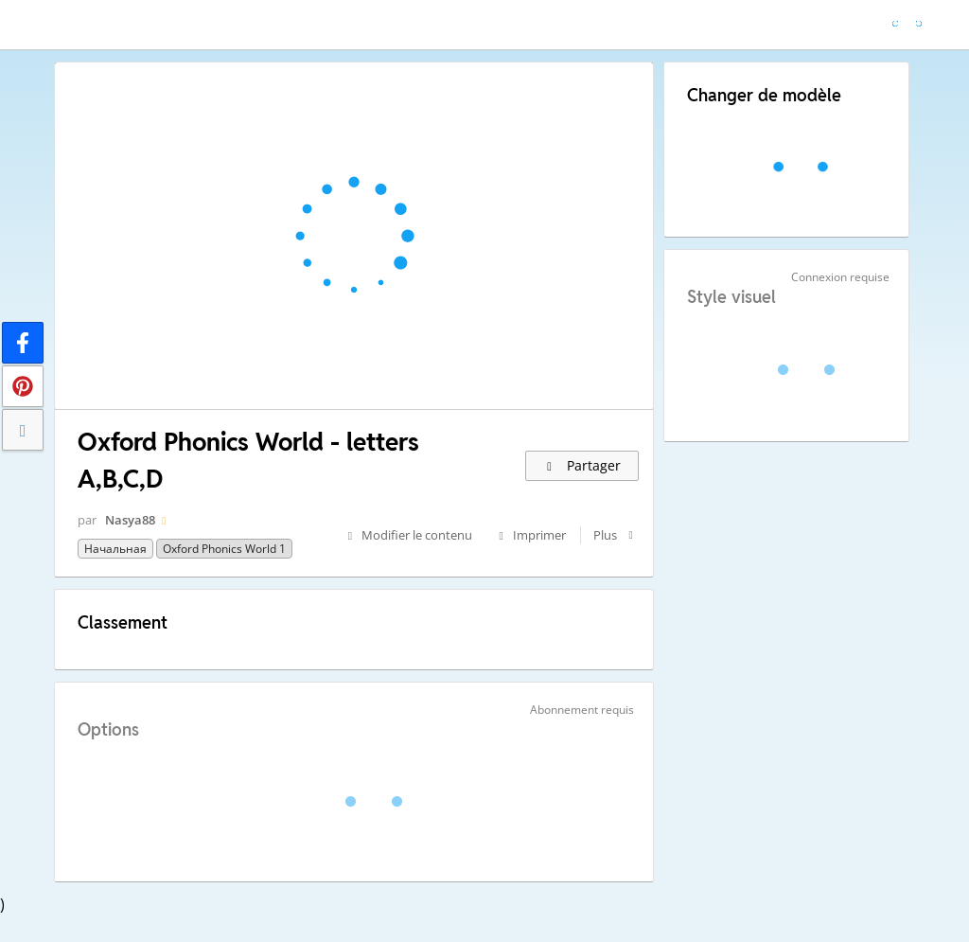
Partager (582, 465)
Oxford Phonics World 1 (224, 549)
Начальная (115, 549)
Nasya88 (130, 519)
